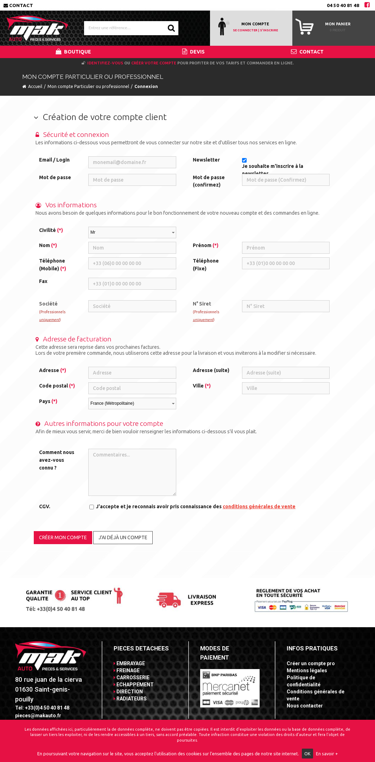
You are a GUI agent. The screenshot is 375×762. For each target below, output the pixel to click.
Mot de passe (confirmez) (209, 181)
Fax (43, 281)
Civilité (51, 230)
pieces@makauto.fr (38, 715)
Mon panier (337, 24)
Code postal (57, 386)
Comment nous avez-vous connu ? (56, 459)
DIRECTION (128, 691)
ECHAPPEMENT (134, 684)
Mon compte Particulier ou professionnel (88, 86)
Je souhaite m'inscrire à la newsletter (272, 170)
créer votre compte (153, 63)
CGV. (44, 506)
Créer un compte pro (311, 663)
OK (307, 753)
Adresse (52, 370)
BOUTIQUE (73, 52)
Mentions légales (307, 670)
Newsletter (206, 160)
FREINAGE (127, 670)
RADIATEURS (130, 698)
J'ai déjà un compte (122, 537)
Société (52, 311)
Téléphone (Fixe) (206, 264)
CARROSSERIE (132, 677)
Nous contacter (305, 706)
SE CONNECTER (245, 30)
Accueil (35, 86)
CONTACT (307, 52)
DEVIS (193, 52)
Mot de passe (55, 177)
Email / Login (54, 160)
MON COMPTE (255, 24)
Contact (18, 5)
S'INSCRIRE (269, 30)
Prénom (205, 245)
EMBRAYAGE (129, 663)
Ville (202, 386)
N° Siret (206, 311)
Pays (48, 401)
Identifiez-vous (105, 63)
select (173, 232)
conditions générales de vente (259, 506)
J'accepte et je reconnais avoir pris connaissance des (195, 506)
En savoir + (327, 753)
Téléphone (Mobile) (52, 264)
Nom (48, 245)
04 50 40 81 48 (343, 5)
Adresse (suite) (211, 370)
